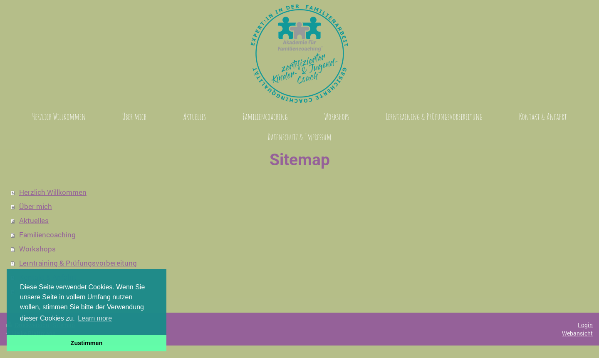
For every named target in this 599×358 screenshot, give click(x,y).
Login (585, 325)
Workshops (37, 249)
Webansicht (577, 333)
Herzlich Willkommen (53, 192)
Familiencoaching (47, 234)
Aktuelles (34, 220)
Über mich (35, 206)
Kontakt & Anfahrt (48, 277)
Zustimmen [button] (87, 343)
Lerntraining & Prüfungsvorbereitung (78, 263)
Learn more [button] (95, 318)
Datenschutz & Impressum (61, 291)
